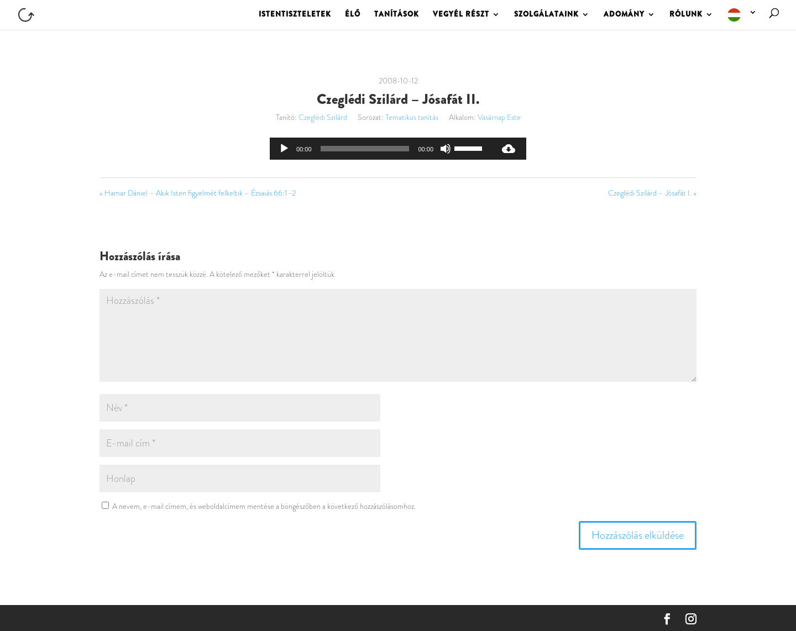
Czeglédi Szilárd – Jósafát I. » (652, 192)
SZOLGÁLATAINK (546, 14)
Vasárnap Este (499, 117)
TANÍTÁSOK (396, 14)
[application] (380, 149)
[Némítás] (445, 148)
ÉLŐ (352, 14)
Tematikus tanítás (411, 117)
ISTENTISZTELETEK (295, 14)
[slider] (365, 148)
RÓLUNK (686, 14)
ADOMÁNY (624, 14)
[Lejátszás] (284, 148)
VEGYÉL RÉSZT (461, 14)
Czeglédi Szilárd (322, 117)
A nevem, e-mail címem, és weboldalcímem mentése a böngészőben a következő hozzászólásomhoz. (264, 506)
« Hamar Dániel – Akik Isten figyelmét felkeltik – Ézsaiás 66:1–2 (198, 192)
